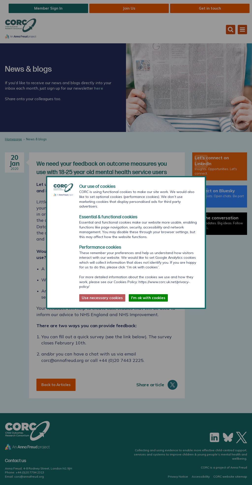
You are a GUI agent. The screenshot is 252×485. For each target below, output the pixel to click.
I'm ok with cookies (148, 297)
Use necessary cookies (102, 297)
